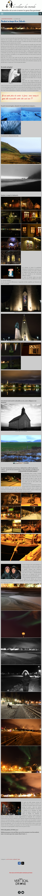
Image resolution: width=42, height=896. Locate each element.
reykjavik (15, 859)
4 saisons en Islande (7, 18)
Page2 (18, 859)
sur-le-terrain (9, 859)
